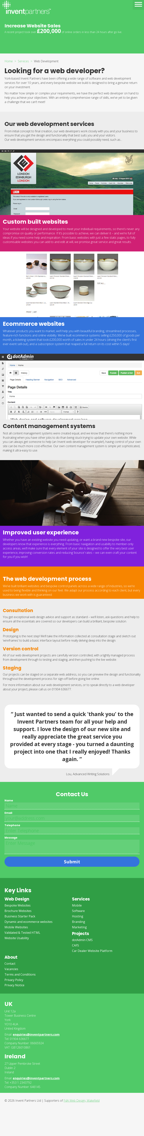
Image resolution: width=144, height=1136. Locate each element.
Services (23, 61)
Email (8, 813)
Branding (78, 922)
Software (78, 911)
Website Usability (16, 938)
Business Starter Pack (19, 916)
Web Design (16, 899)
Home (8, 61)
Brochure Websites (18, 911)
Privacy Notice (14, 985)
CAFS (75, 945)
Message (10, 838)
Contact (9, 963)
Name (8, 800)
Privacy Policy (13, 980)
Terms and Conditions (20, 974)
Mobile (77, 905)
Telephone (12, 825)
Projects (80, 934)
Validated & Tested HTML (22, 933)
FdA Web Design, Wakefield (82, 1100)
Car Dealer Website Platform (92, 951)
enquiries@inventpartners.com (36, 1034)
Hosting (77, 916)
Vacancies (11, 969)
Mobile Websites (16, 927)
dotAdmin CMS (82, 940)
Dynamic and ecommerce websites (28, 922)
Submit (72, 861)
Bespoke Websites (17, 905)
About (10, 957)
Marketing (79, 927)
